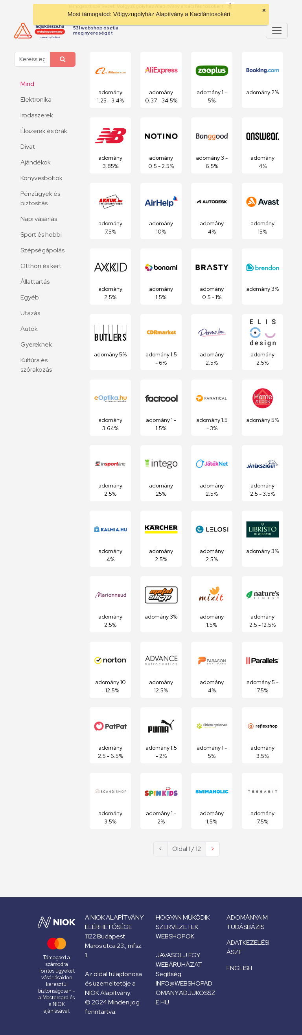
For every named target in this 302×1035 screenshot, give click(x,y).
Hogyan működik (183, 917)
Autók (29, 329)
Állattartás (35, 281)
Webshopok (175, 936)
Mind (27, 84)
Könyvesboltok (41, 178)
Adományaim (247, 917)
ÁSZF (234, 952)
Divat (27, 146)
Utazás (30, 313)
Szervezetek (177, 927)
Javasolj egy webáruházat (179, 960)
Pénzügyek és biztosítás (40, 198)
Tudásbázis (245, 927)
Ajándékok (35, 162)
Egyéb (29, 297)
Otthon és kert (40, 266)
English (239, 968)
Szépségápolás (42, 250)
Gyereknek (36, 344)
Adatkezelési (247, 942)
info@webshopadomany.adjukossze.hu (185, 992)
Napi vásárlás (38, 219)
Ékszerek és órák (43, 131)
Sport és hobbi (41, 234)
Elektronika (36, 99)
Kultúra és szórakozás (36, 365)
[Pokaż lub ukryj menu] (277, 30)
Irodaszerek (36, 115)
